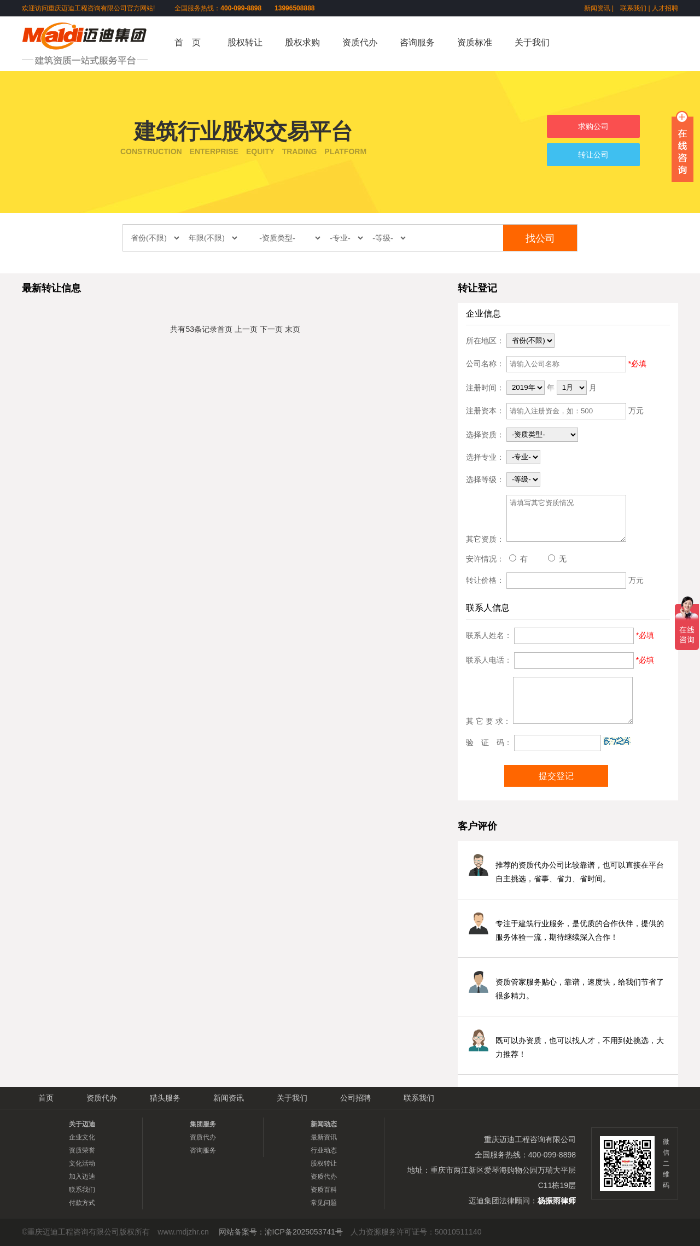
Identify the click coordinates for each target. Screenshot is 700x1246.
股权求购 (302, 42)
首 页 (187, 42)
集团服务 (203, 1124)
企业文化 (82, 1137)
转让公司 (593, 154)
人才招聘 (665, 8)
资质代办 (359, 42)
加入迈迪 (82, 1176)
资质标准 (474, 42)
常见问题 (324, 1203)
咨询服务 (417, 42)
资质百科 (324, 1190)
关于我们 (532, 42)
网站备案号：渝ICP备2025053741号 (281, 1231)
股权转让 (245, 42)
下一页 (271, 329)
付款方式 (82, 1203)
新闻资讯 (597, 8)
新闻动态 (324, 1124)
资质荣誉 (82, 1150)
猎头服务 (165, 1097)
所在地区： (485, 340)
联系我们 (633, 8)
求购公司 (593, 126)
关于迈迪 (82, 1124)
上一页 (246, 329)
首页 (224, 329)
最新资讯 (324, 1137)
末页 (292, 329)
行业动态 (324, 1150)
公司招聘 (355, 1097)
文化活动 (82, 1163)
